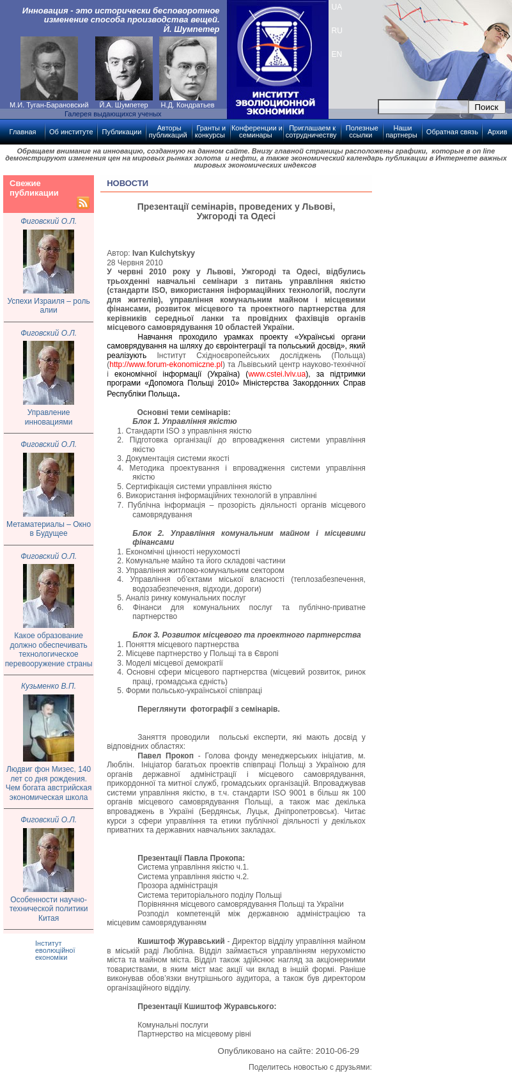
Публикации (122, 132)
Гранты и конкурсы (210, 131)
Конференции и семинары (257, 131)
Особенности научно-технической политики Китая (49, 909)
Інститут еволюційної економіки (55, 950)
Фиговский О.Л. (48, 221)
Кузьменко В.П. (48, 686)
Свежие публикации (34, 188)
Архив (498, 132)
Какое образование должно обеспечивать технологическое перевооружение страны (49, 649)
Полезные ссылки (362, 131)
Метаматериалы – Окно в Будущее (48, 529)
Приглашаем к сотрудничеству (311, 131)
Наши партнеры (401, 131)
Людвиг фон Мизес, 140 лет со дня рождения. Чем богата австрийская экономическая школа (49, 783)
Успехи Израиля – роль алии (49, 306)
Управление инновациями (49, 417)
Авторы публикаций (168, 131)
